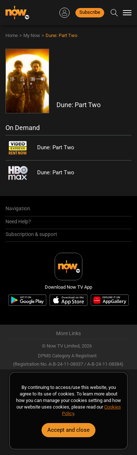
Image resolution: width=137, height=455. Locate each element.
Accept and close (68, 430)
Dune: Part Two (61, 35)
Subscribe (89, 12)
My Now (31, 35)
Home (11, 35)
